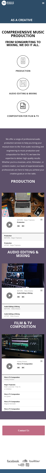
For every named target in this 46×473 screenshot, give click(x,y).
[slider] (23, 374)
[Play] (7, 223)
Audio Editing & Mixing (23, 254)
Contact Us (23, 430)
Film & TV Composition (23, 324)
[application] (23, 225)
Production (23, 181)
